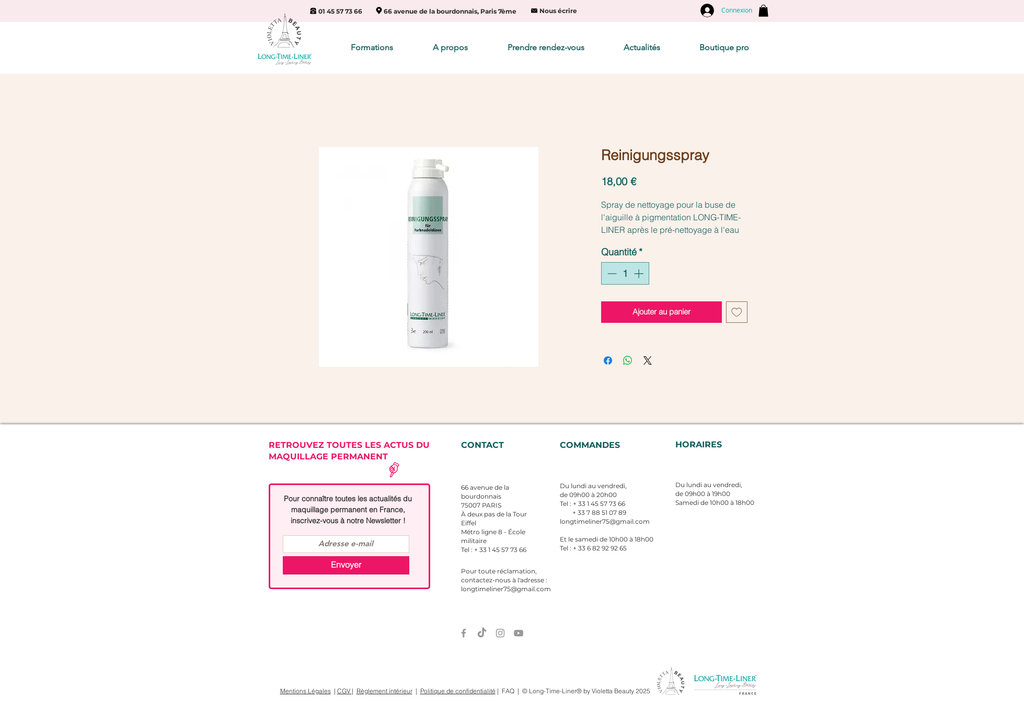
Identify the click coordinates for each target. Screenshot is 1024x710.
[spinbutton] (625, 273)
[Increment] (639, 273)
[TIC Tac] (482, 633)
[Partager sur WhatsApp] (628, 360)
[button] (763, 11)
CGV (344, 691)
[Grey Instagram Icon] (500, 633)
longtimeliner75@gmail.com (605, 521)
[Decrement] (611, 273)
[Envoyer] (346, 565)
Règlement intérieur (384, 691)
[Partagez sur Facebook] (608, 360)
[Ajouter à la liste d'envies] (736, 312)
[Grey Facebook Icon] (463, 633)
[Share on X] (647, 360)
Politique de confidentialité (458, 691)
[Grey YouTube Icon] (518, 633)
